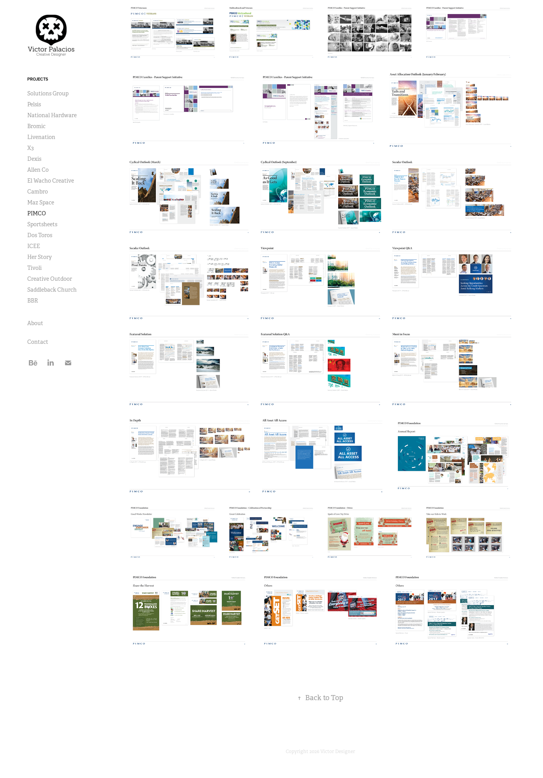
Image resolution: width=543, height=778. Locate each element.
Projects (37, 79)
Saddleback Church (52, 289)
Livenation (41, 137)
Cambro (37, 191)
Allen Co (38, 169)
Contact (37, 341)
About (35, 323)
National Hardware (52, 115)
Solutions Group (48, 93)
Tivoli (34, 267)
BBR (32, 300)
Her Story (39, 257)
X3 (30, 147)
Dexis (34, 158)
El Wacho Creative (50, 180)
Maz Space (40, 202)
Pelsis (34, 104)
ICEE (33, 246)
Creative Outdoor (49, 278)
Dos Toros (39, 235)
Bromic (36, 126)
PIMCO (36, 213)
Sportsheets (42, 224)
